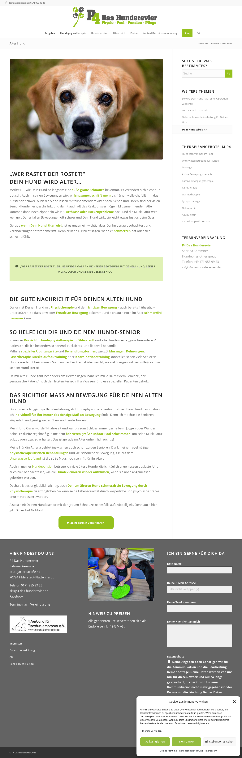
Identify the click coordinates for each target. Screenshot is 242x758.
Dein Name (174, 563)
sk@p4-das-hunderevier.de (201, 267)
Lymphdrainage (191, 201)
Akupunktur (189, 214)
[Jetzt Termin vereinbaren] (86, 522)
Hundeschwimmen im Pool (197, 153)
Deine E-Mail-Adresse (182, 583)
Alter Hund (17, 43)
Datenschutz (176, 656)
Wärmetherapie (191, 194)
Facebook (16, 596)
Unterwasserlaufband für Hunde (200, 160)
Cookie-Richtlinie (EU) (22, 664)
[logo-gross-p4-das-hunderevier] (121, 17)
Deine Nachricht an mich (183, 621)
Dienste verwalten (152, 730)
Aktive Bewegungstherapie (197, 174)
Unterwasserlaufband (25, 458)
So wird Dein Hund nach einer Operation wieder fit (205, 101)
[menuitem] (50, 33)
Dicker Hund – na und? (195, 110)
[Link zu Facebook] (6, 3)
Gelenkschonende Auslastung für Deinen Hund (205, 119)
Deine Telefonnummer (181, 602)
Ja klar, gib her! (155, 741)
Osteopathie (189, 208)
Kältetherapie (189, 187)
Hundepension (43, 466)
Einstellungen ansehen (219, 741)
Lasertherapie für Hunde (196, 221)
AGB (12, 657)
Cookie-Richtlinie (168, 750)
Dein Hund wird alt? (194, 129)
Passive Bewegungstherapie (198, 181)
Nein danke (186, 741)
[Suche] (197, 33)
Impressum (211, 750)
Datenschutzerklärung (191, 750)
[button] (234, 702)
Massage (187, 167)
